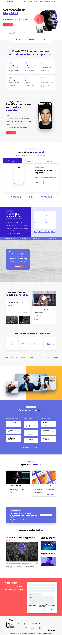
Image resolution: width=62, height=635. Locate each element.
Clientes (25, 624)
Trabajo (25, 623)
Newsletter (41, 628)
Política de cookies (39, 633)
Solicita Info (18, 266)
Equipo (25, 622)
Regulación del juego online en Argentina (48, 554)
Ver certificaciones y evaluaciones (13, 233)
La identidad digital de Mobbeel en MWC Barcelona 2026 (48, 538)
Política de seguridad (32, 633)
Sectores (44, 633)
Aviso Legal (19, 633)
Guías (40, 623)
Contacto (50, 633)
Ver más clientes (31, 361)
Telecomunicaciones (34, 623)
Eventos (47, 633)
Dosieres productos (42, 626)
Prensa (25, 627)
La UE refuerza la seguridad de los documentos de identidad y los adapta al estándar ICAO (20, 538)
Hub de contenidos (42, 622)
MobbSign (19, 624)
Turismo (32, 627)
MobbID (19, 623)
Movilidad (32, 626)
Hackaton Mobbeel (42, 629)
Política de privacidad (25, 633)
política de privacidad (42, 606)
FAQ (25, 629)
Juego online (33, 624)
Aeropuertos (33, 629)
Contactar (51, 609)
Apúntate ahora (50, 494)
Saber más (39, 182)
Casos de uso (41, 624)
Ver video (16, 25)
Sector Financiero (34, 622)
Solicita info (8, 25)
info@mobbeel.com (51, 628)
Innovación (26, 626)
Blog (40, 627)
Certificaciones (26, 628)
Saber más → (25, 312)
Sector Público (33, 628)
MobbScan (19, 622)
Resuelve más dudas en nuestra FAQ (31, 447)
